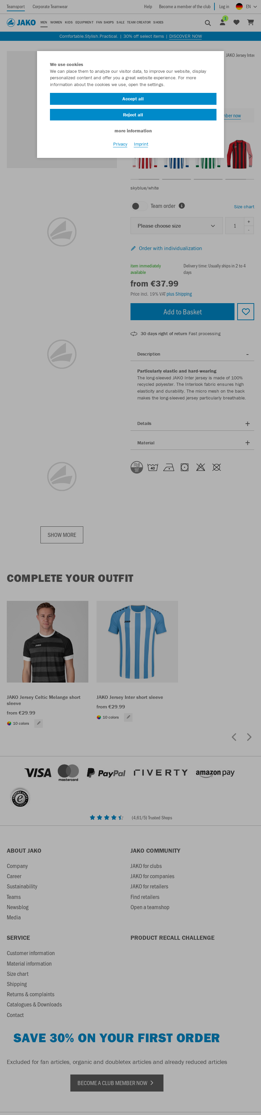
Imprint (141, 147)
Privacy (120, 147)
